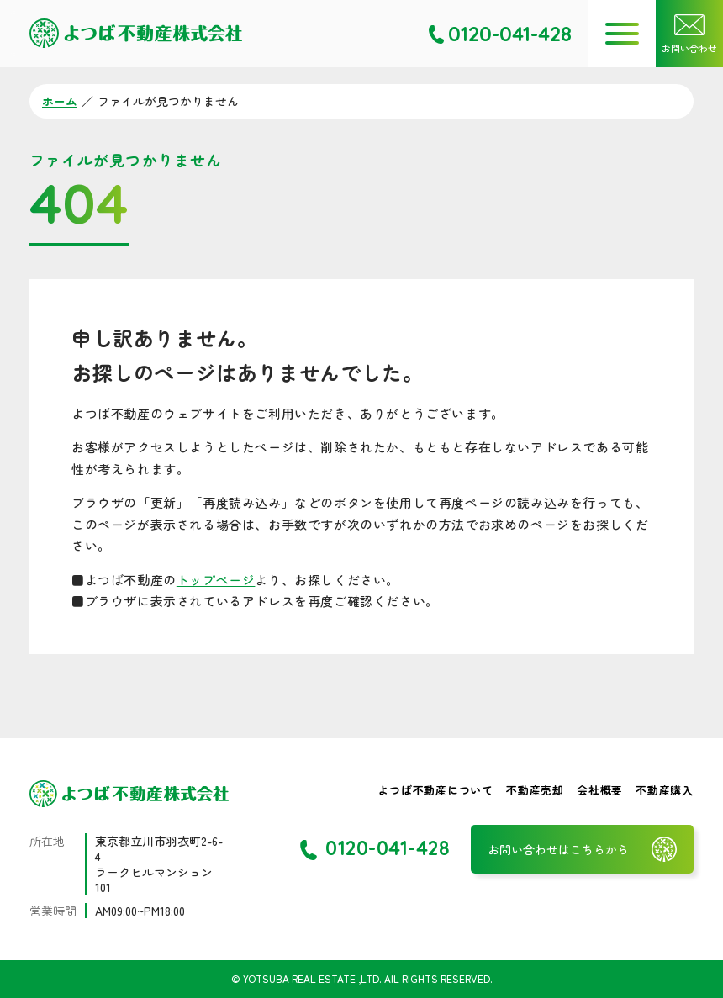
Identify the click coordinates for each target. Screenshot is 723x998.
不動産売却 (535, 790)
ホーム (59, 100)
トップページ (216, 580)
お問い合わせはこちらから (558, 849)
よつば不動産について (435, 790)
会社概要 (600, 790)
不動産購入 (665, 790)
